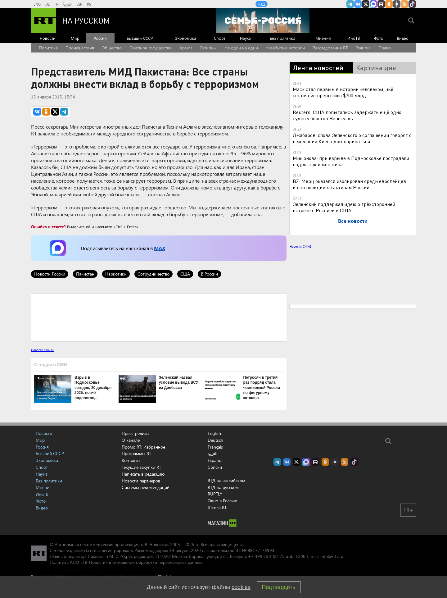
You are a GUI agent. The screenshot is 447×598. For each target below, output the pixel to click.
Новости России (49, 274)
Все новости (353, 220)
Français (215, 447)
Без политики (282, 38)
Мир (75, 38)
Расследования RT (330, 48)
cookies (241, 587)
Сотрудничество (153, 274)
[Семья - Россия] (262, 20)
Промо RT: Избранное (143, 447)
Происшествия (79, 48)
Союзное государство (150, 48)
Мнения (323, 38)
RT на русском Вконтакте (358, 4)
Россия (100, 38)
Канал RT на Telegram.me (350, 4)
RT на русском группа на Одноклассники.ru (389, 4)
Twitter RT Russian (365, 4)
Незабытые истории (285, 48)
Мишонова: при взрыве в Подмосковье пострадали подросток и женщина (351, 161)
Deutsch (215, 440)
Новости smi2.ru (42, 350)
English (214, 433)
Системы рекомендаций (145, 487)
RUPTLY (215, 494)
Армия (185, 48)
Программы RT (136, 453)
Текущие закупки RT (141, 467)
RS (89, 4)
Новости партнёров (141, 481)
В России (209, 274)
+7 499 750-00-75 (266, 556)
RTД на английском (226, 480)
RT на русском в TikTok (412, 4)
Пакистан (85, 274)
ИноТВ (353, 38)
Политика (48, 48)
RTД (261, 4)
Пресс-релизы (135, 433)
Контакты (131, 460)
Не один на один (241, 48)
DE (47, 4)
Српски (215, 467)
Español (215, 460)
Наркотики (116, 274)
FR (56, 4)
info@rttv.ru (332, 556)
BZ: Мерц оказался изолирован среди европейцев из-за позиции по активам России (349, 184)
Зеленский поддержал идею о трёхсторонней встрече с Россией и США (344, 207)
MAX (159, 248)
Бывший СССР (140, 38)
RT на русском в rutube (381, 4)
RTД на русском (223, 487)
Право (384, 48)
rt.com (90, 550)
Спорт (219, 38)
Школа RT (217, 507)
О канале (131, 440)
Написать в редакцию (143, 474)
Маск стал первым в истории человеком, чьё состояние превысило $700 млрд (343, 92)
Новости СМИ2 (300, 246)
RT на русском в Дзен (396, 4)
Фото (378, 38)
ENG (37, 4)
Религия (363, 48)
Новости (48, 38)
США (185, 274)
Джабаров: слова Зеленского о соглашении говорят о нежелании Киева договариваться (352, 138)
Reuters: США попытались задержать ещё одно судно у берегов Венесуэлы (347, 115)
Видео (403, 38)
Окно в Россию (222, 501)
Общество (112, 48)
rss (404, 4)
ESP (79, 4)
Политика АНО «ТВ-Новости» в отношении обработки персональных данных (126, 562)
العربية (67, 4)
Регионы (208, 48)
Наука (245, 38)
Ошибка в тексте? (48, 226)
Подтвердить (278, 587)
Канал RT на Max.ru (373, 4)
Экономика (185, 38)
